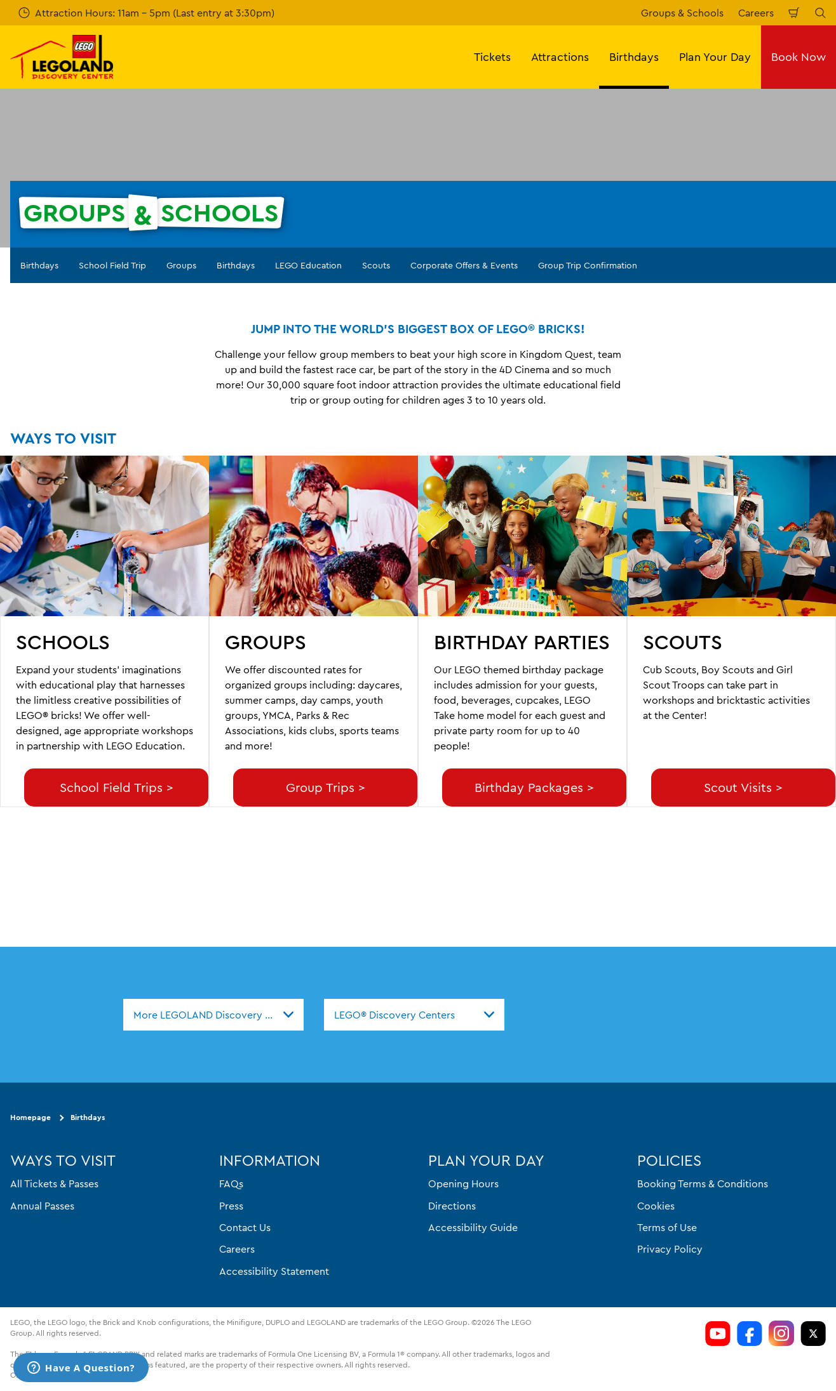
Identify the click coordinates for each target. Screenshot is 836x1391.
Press (231, 1205)
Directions (452, 1205)
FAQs (231, 1183)
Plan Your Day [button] (715, 56)
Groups (181, 265)
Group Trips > (325, 787)
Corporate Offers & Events (464, 265)
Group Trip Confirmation (587, 265)
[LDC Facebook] (749, 1333)
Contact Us (245, 1227)
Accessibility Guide (473, 1227)
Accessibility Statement (274, 1270)
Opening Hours (463, 1183)
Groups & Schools (682, 12)
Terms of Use (667, 1227)
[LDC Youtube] (718, 1333)
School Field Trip (112, 265)
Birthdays (39, 265)
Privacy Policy (670, 1249)
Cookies (656, 1205)
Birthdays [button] (634, 56)
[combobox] (213, 1015)
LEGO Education (308, 265)
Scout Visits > (743, 787)
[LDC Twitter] (813, 1333)
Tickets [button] (492, 56)
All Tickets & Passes (54, 1183)
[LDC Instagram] (781, 1333)
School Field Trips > (116, 787)
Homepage (30, 1117)
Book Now (798, 56)
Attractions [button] (560, 56)
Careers (756, 12)
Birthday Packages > (534, 787)
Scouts (376, 265)
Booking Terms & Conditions (702, 1183)
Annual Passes (42, 1205)
